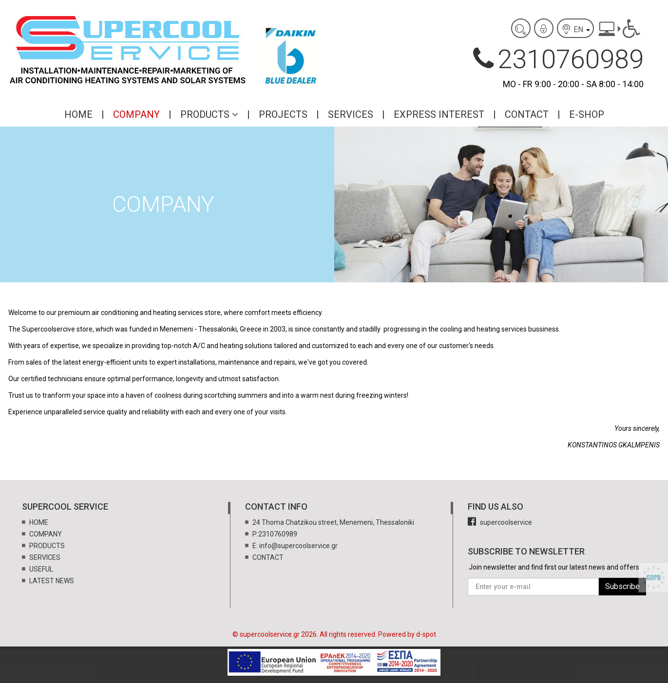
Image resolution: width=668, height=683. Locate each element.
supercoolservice (500, 522)
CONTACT (527, 114)
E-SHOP (586, 114)
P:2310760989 (274, 534)
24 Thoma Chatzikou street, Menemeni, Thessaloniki (333, 522)
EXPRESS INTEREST (439, 114)
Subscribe (622, 586)
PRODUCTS (209, 114)
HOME (78, 114)
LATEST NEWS (51, 581)
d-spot (426, 634)
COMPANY (136, 114)
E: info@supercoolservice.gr (295, 546)
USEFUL (41, 569)
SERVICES (350, 114)
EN (575, 29)
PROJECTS (283, 114)
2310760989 (558, 59)
